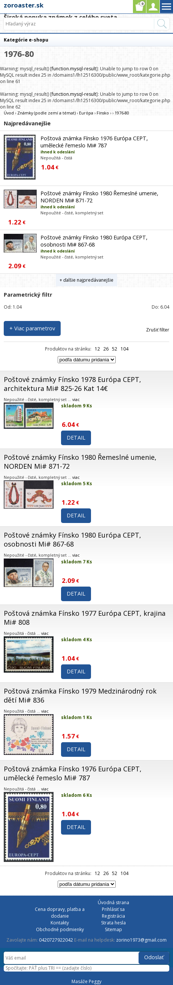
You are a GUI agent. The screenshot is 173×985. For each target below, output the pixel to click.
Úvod (9, 113)
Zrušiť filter (157, 330)
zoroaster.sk (23, 5)
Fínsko (103, 113)
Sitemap (113, 929)
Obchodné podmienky (60, 929)
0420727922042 (56, 940)
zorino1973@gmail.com (141, 940)
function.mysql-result (74, 68)
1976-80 (122, 113)
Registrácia (113, 916)
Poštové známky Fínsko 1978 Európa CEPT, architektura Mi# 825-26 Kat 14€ (72, 384)
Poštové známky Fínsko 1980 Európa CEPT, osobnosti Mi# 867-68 (94, 241)
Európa (86, 113)
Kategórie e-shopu (26, 40)
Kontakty (60, 923)
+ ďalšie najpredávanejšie (86, 280)
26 (106, 349)
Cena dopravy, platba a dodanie (60, 912)
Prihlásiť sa (113, 909)
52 (114, 349)
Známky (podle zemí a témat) (46, 113)
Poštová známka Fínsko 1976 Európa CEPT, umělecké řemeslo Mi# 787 (94, 142)
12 (97, 349)
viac (76, 399)
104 (124, 349)
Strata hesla (113, 923)
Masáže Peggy (86, 981)
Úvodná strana (113, 902)
